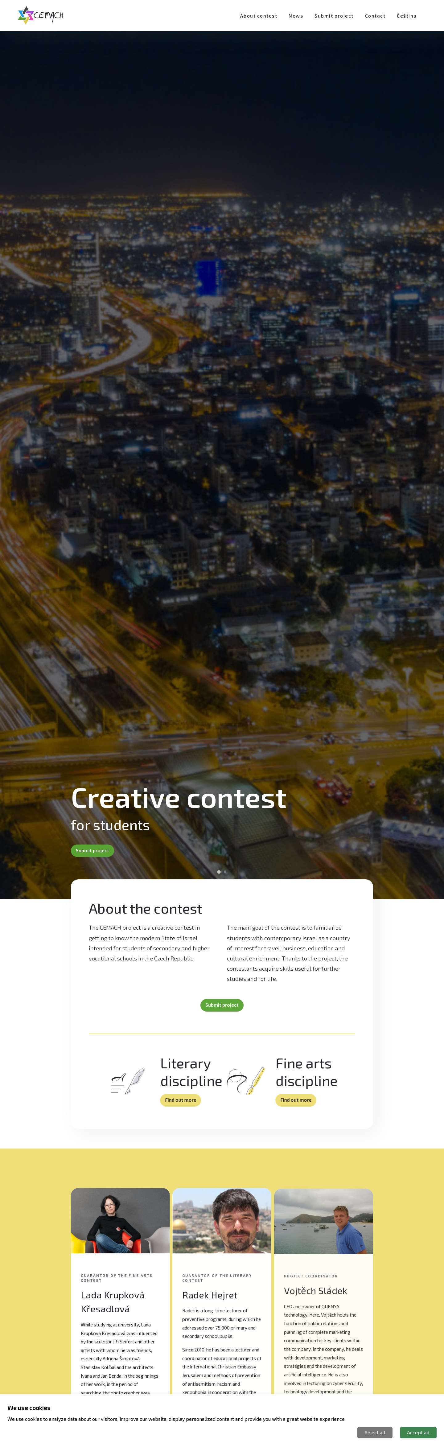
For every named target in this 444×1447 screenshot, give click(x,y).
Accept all (418, 1432)
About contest (258, 15)
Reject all (374, 1432)
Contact (375, 15)
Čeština (407, 15)
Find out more (182, 1100)
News (296, 15)
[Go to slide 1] (218, 872)
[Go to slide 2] (225, 871)
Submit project (334, 15)
